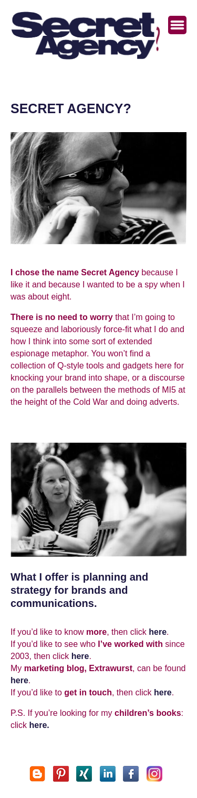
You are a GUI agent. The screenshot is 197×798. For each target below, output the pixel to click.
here (158, 631)
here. (39, 725)
